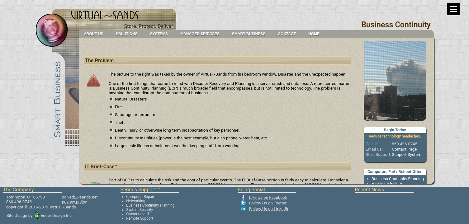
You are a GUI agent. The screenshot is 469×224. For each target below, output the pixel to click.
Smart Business (248, 34)
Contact (287, 34)
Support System (406, 154)
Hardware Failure (387, 183)
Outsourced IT (137, 214)
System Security (139, 210)
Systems (159, 34)
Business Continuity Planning (398, 178)
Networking (135, 201)
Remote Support (139, 218)
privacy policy (74, 201)
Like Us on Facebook (268, 197)
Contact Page (404, 149)
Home (314, 34)
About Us (93, 34)
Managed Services (200, 34)
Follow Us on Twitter (268, 203)
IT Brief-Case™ (101, 167)
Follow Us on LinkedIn (269, 208)
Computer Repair (140, 196)
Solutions (127, 34)
